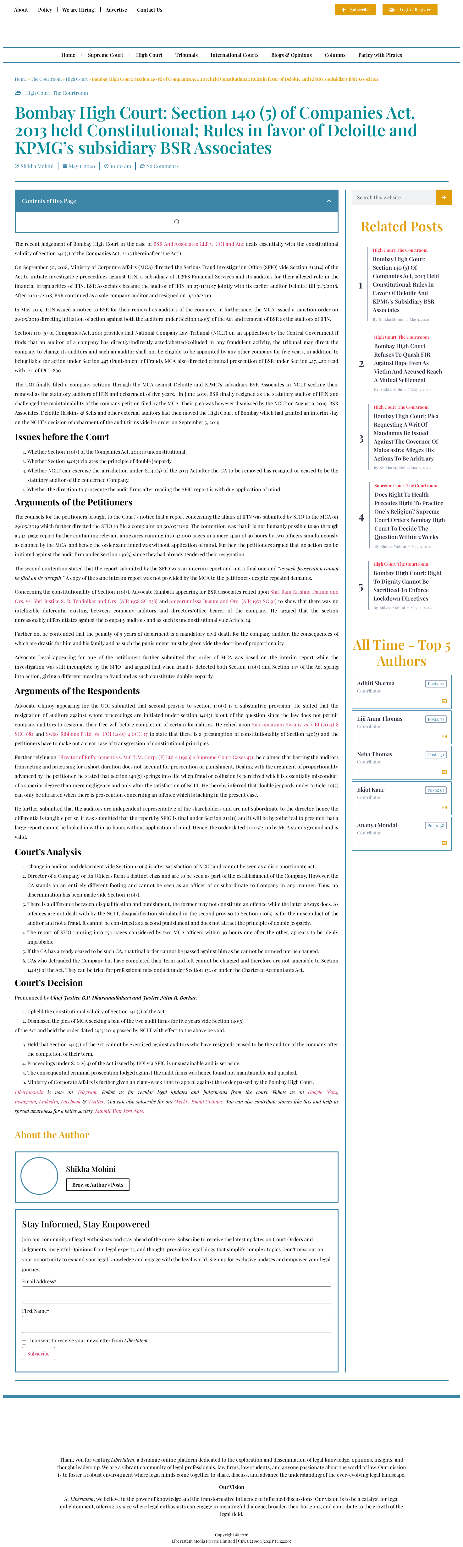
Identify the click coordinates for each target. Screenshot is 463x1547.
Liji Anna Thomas (379, 718)
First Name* (35, 1310)
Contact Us (149, 9)
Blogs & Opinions (291, 54)
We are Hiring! (79, 9)
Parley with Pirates (380, 54)
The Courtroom (46, 79)
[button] (329, 200)
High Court (149, 54)
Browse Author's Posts (97, 1184)
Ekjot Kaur (370, 789)
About (21, 9)
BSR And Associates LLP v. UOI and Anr (198, 243)
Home (68, 54)
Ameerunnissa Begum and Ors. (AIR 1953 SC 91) (223, 601)
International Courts (234, 54)
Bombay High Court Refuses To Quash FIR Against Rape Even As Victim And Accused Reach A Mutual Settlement (408, 363)
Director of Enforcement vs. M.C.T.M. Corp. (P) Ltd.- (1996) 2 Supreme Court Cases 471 (156, 757)
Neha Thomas (374, 754)
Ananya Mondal (377, 825)
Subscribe (38, 1353)
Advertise (116, 9)
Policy (45, 9)
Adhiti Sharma (375, 683)
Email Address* (39, 1281)
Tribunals (186, 54)
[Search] (444, 197)
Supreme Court (105, 54)
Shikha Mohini (392, 319)
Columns (335, 54)
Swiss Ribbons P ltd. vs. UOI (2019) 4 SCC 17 (97, 733)
